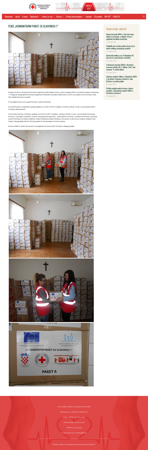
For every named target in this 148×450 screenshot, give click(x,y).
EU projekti (98, 16)
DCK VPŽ (107, 16)
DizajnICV (92, 444)
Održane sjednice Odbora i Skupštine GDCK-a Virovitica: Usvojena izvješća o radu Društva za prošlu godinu (121, 78)
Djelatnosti (34, 16)
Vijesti (17, 16)
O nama (25, 16)
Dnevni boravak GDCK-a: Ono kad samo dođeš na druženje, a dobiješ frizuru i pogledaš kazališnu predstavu (119, 36)
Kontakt (89, 16)
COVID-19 (116, 16)
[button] (144, 17)
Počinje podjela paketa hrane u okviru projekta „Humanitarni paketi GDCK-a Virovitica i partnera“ (119, 89)
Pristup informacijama (74, 16)
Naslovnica (9, 16)
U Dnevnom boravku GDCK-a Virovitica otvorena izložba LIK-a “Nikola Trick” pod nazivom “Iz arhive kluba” (120, 66)
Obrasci (59, 16)
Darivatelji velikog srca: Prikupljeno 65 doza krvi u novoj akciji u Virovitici (121, 56)
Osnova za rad (48, 16)
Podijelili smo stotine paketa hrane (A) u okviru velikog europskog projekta (120, 46)
